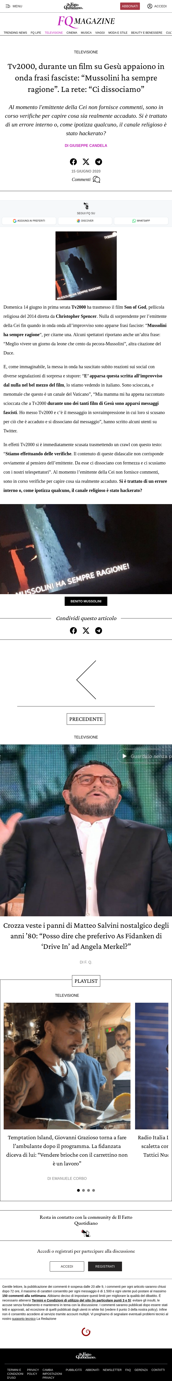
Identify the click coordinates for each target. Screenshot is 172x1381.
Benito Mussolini (86, 601)
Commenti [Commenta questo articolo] (86, 179)
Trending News (15, 32)
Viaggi (100, 32)
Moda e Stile (118, 32)
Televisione (54, 32)
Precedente (86, 719)
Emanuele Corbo (69, 1179)
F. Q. (88, 962)
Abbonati (130, 6)
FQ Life (36, 32)
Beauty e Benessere (146, 32)
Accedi (67, 1266)
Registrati (105, 1266)
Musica (86, 32)
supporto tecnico (24, 1319)
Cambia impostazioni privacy (52, 1373)
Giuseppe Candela (88, 146)
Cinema (72, 32)
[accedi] (156, 6)
